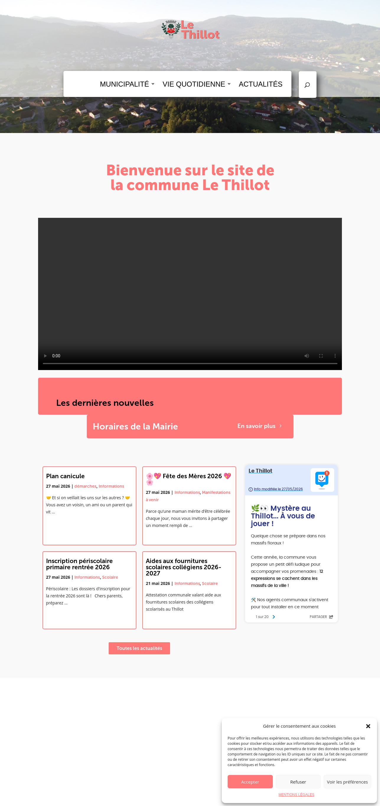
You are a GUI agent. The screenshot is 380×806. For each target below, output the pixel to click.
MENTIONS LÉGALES (296, 795)
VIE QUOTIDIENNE (194, 84)
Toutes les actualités (139, 648)
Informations (111, 486)
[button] (368, 726)
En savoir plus (256, 425)
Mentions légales (214, 798)
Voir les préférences (347, 782)
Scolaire (110, 577)
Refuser (298, 782)
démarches (85, 486)
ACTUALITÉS (261, 84)
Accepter (250, 782)
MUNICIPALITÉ (124, 84)
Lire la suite (57, 523)
